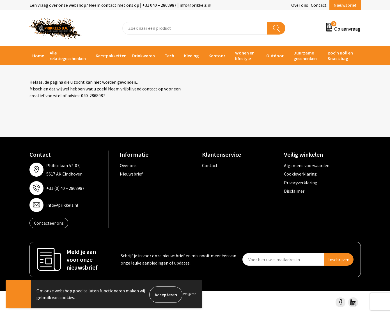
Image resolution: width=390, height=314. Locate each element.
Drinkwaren (143, 55)
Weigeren (189, 294)
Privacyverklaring (300, 182)
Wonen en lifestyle (244, 55)
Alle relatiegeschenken (68, 55)
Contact (319, 5)
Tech (169, 55)
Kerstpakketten (111, 55)
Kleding (191, 55)
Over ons (299, 5)
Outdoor (275, 55)
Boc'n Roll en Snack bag (340, 55)
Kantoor (216, 55)
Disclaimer (294, 191)
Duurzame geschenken (305, 55)
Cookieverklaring (300, 174)
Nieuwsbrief (345, 5)
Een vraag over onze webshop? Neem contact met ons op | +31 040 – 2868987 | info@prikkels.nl (120, 5)
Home (38, 55)
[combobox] (194, 28)
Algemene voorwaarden (306, 165)
